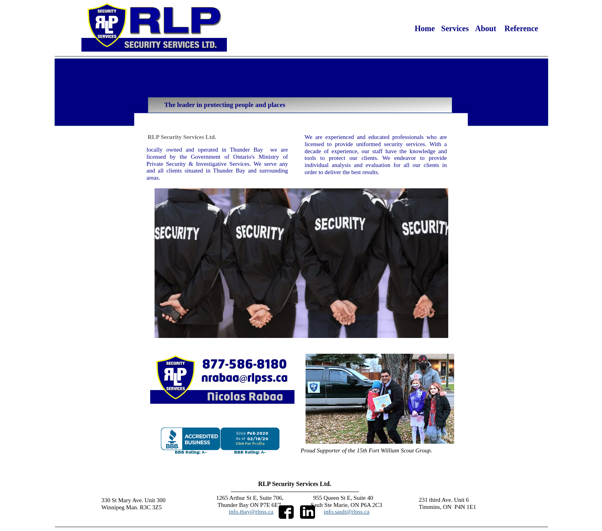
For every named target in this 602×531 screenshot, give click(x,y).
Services (455, 28)
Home (425, 28)
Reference (521, 28)
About (486, 28)
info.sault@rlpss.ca (346, 511)
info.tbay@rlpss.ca (251, 511)
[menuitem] (425, 28)
